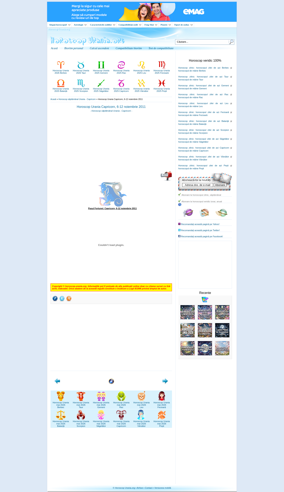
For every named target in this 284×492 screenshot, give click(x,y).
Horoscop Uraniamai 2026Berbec (61, 403)
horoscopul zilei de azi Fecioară (212, 112)
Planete (166, 25)
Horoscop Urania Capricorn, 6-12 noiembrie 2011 (111, 106)
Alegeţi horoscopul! (59, 25)
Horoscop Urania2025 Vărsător (141, 88)
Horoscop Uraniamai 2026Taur (81, 403)
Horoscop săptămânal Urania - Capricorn (77, 99)
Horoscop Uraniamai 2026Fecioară (162, 403)
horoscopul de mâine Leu (190, 106)
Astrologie (80, 25)
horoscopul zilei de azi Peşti (212, 165)
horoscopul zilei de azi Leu (212, 103)
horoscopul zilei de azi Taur (212, 76)
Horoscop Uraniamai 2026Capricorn (121, 422)
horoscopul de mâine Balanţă (192, 124)
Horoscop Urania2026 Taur (81, 70)
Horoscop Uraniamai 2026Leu (141, 403)
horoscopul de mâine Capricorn (193, 151)
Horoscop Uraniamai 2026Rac (121, 403)
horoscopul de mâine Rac (190, 97)
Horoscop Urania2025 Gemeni (101, 70)
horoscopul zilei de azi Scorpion (212, 130)
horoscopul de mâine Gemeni (192, 88)
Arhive (140, 488)
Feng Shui (151, 25)
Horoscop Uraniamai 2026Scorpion (81, 422)
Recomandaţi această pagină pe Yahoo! (200, 224)
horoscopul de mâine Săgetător (193, 142)
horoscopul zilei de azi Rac (212, 94)
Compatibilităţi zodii (130, 25)
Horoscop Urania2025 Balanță (61, 88)
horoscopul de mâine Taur (190, 79)
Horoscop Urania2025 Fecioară (162, 70)
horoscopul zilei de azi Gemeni (212, 85)
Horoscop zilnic (186, 68)
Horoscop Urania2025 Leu (141, 70)
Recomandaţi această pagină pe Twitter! (200, 230)
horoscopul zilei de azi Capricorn (212, 148)
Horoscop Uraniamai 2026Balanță (61, 422)
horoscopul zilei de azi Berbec (212, 68)
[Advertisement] (111, 142)
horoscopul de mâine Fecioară (192, 115)
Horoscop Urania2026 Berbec (61, 70)
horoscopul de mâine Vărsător (192, 159)
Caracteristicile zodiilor (102, 25)
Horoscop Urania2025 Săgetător (101, 88)
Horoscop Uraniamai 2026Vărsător (141, 422)
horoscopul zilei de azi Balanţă (212, 121)
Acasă (53, 99)
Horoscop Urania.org (58, 28)
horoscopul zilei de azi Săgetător (212, 139)
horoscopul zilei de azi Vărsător (212, 156)
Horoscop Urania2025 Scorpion (81, 88)
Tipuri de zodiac (183, 25)
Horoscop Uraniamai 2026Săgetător (101, 422)
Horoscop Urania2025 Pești (162, 88)
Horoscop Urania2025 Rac (121, 70)
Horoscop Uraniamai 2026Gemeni (101, 403)
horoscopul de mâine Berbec (192, 71)
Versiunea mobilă (162, 488)
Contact (148, 488)
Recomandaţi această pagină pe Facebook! (202, 236)
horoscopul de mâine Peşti (191, 168)
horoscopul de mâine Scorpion (193, 133)
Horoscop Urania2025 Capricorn (121, 88)
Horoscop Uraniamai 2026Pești (162, 422)
